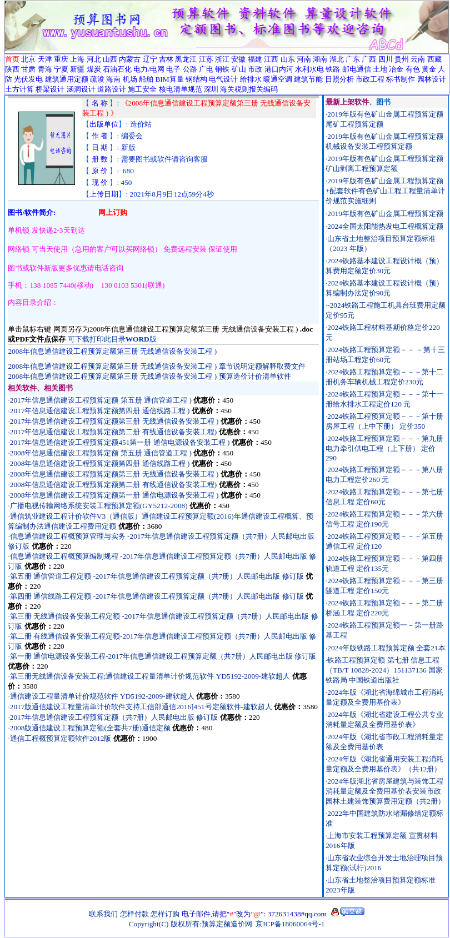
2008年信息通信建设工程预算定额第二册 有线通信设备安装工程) (113, 484)
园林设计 (431, 79)
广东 (353, 59)
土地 (380, 69)
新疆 (77, 69)
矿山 (239, 69)
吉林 (166, 59)
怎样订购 (165, 914)
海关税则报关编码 (249, 89)
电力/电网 (148, 69)
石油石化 (117, 69)
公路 (190, 69)
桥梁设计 (50, 89)
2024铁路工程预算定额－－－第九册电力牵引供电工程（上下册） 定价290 (384, 448)
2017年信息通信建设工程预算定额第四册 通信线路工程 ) (100, 411)
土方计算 (19, 89)
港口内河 (278, 69)
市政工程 (370, 79)
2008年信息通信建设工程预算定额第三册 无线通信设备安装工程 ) (115, 474)
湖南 (320, 59)
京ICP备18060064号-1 (290, 924)
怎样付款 (134, 914)
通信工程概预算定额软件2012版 (61, 738)
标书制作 (400, 79)
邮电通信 (356, 69)
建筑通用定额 (66, 79)
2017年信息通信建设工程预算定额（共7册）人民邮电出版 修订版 (114, 717)
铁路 (333, 69)
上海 (77, 59)
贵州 (401, 59)
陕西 (12, 69)
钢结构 (196, 79)
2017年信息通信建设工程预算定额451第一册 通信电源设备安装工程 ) (120, 442)
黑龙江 (186, 59)
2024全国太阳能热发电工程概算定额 (385, 226)
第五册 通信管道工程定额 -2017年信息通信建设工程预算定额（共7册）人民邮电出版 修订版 (157, 576)
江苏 (206, 59)
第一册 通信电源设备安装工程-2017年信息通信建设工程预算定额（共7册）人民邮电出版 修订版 (163, 656)
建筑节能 (308, 79)
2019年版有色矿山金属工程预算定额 (385, 213)
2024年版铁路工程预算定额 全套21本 (386, 648)
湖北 (336, 59)
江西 (271, 59)
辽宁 (150, 59)
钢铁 (222, 69)
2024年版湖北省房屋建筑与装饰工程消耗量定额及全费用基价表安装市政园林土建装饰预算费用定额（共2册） (385, 791)
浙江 (222, 59)
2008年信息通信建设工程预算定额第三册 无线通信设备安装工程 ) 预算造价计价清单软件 (149, 376)
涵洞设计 (81, 89)
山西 (110, 59)
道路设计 (111, 89)
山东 (288, 59)
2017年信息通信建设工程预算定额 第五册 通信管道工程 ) (101, 400)
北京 (28, 59)
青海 (45, 69)
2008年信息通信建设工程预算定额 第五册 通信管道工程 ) (101, 453)
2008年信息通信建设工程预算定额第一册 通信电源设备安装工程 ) (114, 495)
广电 (206, 69)
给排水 (251, 79)
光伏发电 (28, 79)
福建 (255, 59)
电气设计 (223, 79)
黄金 (429, 69)
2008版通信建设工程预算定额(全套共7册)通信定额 (90, 728)
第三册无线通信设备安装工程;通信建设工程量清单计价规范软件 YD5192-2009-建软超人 (150, 676)
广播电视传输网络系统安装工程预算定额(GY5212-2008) (99, 505)
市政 (255, 69)
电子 (173, 69)
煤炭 (94, 69)
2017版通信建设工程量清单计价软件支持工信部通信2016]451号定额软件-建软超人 (141, 707)
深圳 (211, 89)
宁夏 (61, 69)
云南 (418, 59)
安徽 (238, 59)
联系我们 (103, 914)
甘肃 (28, 69)
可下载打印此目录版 (112, 339)
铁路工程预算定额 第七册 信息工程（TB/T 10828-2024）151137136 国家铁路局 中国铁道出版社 (384, 670)
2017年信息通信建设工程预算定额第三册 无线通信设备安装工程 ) (115, 421)
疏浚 (97, 79)
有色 (413, 69)
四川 (385, 59)
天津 (45, 59)
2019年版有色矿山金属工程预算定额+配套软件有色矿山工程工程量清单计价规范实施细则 (386, 191)
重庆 (61, 59)
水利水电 (309, 69)
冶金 (396, 69)
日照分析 (339, 79)
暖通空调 (277, 79)
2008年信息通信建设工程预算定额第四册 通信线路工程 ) (100, 463)
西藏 (434, 59)
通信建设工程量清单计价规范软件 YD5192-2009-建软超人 (102, 696)
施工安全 (142, 89)
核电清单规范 (180, 89)
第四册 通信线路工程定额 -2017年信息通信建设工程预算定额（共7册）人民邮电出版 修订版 (157, 596)
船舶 (146, 79)
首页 (12, 59)
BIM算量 (169, 79)
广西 (369, 59)
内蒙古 (130, 59)
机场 (130, 79)
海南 (113, 79)
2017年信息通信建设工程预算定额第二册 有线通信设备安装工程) (113, 432)
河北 (94, 59)
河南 (304, 59)
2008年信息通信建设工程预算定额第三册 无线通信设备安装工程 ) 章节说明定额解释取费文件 (156, 366)
